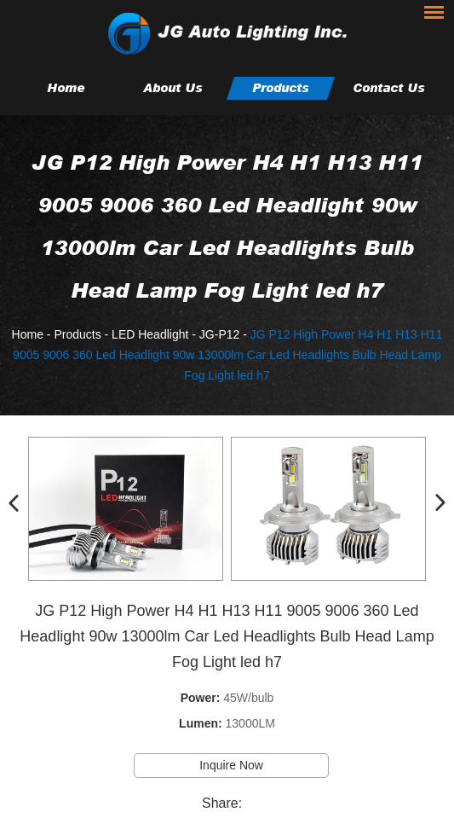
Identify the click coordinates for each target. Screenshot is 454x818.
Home (65, 87)
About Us (173, 87)
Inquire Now (231, 765)
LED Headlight (150, 334)
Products (280, 87)
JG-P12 (219, 334)
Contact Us (389, 87)
